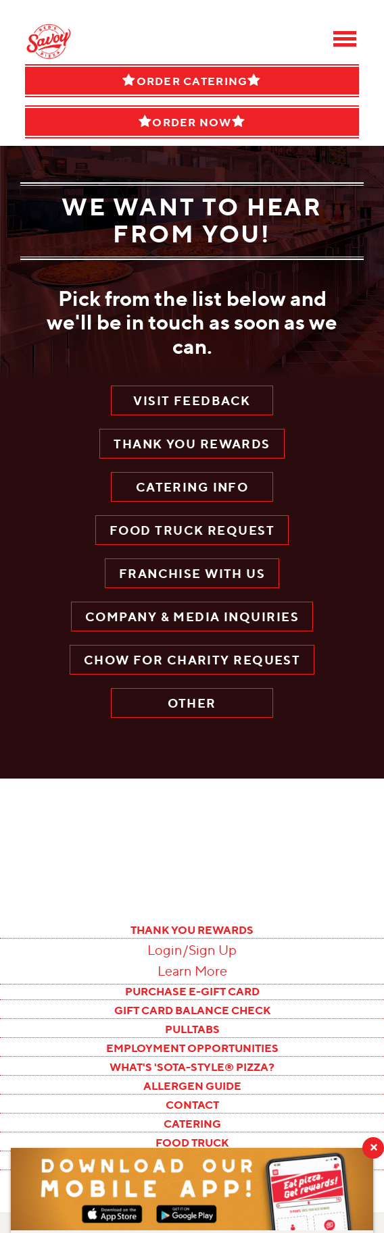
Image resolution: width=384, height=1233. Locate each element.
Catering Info (192, 486)
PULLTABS (192, 1029)
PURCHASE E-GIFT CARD (192, 991)
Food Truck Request (192, 530)
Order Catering (191, 81)
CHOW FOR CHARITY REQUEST (192, 659)
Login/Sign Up (192, 950)
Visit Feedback (191, 400)
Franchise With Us (192, 573)
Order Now (192, 122)
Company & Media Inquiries (192, 616)
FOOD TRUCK (192, 1142)
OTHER (192, 703)
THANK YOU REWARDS (192, 930)
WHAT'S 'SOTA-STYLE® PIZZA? (192, 1067)
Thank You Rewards (192, 443)
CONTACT (192, 1104)
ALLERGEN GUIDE (192, 1086)
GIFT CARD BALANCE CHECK (192, 1010)
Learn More (192, 971)
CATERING (192, 1123)
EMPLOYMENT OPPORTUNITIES (192, 1048)
